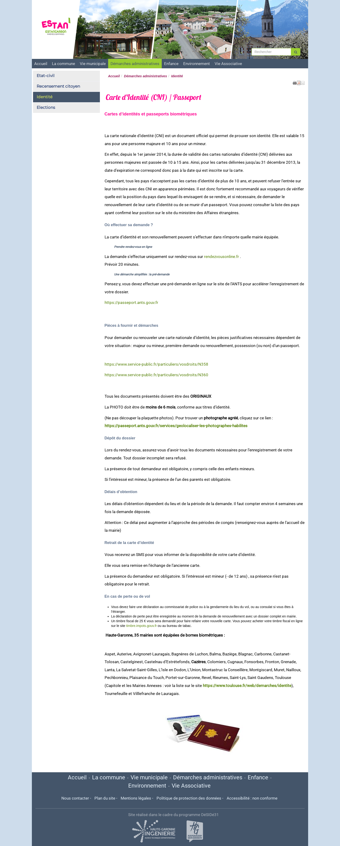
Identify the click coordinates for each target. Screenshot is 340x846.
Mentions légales (136, 798)
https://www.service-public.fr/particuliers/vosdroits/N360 (156, 374)
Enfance (171, 63)
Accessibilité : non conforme (252, 798)
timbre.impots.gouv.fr (141, 626)
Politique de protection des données (189, 798)
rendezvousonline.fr (221, 256)
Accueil (40, 63)
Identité (44, 96)
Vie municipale (93, 63)
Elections (46, 107)
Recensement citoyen (58, 86)
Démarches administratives (134, 63)
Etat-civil (46, 75)
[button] (303, 83)
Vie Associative (228, 63)
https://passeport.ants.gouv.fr (131, 302)
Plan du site (104, 798)
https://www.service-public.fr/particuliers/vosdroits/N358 (156, 364)
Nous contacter (75, 798)
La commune (63, 63)
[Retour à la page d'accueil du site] (58, 27)
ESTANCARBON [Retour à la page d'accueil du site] (61, 5)
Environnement (196, 63)
